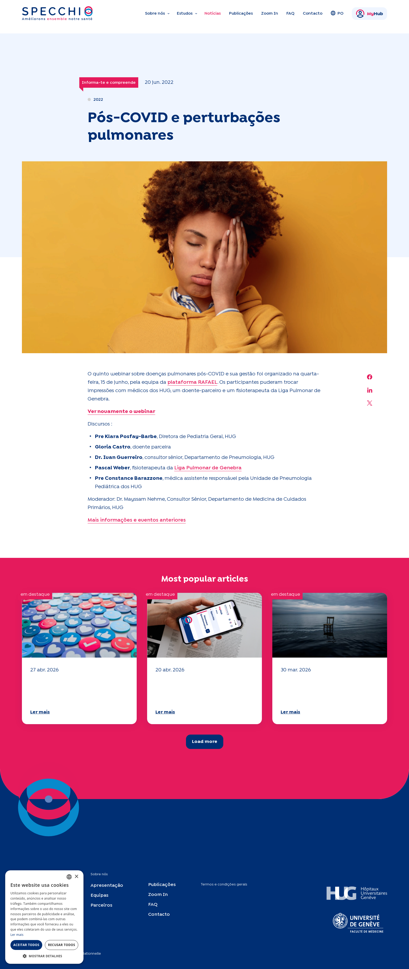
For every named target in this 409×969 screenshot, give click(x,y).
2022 (98, 99)
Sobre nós (155, 13)
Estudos (185, 13)
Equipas (100, 895)
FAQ (290, 13)
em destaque (35, 594)
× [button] (76, 877)
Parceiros (101, 905)
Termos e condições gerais (224, 884)
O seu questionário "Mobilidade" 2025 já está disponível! (69, 690)
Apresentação (107, 886)
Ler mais (40, 712)
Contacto (312, 13)
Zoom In (269, 13)
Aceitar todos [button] (26, 945)
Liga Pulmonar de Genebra (208, 468)
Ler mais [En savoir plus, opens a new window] (16, 934)
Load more (204, 742)
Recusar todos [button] (61, 945)
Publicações (241, 13)
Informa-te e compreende (109, 82)
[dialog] (44, 917)
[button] (44, 956)
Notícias (212, 13)
